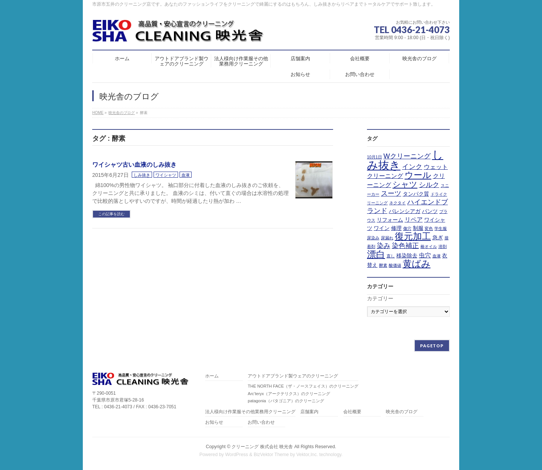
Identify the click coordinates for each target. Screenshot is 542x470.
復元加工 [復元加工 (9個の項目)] (413, 236)
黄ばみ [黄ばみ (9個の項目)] (417, 264)
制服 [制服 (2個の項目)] (418, 228)
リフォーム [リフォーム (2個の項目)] (390, 220)
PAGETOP (432, 345)
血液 (185, 175)
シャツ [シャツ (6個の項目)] (405, 184)
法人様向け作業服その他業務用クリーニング (250, 411)
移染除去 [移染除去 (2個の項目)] (406, 255)
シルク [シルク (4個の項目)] (429, 185)
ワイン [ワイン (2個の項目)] (382, 228)
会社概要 (352, 411)
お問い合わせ (261, 422)
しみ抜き (142, 175)
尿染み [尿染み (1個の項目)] (373, 238)
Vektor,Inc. (307, 454)
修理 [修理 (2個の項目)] (396, 228)
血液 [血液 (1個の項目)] (436, 256)
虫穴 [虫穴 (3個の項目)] (425, 255)
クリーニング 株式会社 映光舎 (262, 446)
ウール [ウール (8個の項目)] (418, 175)
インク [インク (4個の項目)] (412, 166)
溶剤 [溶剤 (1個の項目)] (442, 246)
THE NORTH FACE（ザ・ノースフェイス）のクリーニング (303, 386)
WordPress (236, 454)
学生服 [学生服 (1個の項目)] (440, 228)
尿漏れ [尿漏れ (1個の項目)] (387, 238)
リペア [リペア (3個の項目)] (414, 219)
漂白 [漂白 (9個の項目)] (376, 254)
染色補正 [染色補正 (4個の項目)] (405, 245)
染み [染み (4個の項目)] (383, 245)
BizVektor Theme (271, 454)
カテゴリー (380, 298)
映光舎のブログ (401, 411)
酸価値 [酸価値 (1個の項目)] (395, 265)
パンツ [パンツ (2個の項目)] (430, 211)
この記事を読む (111, 214)
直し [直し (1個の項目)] (391, 256)
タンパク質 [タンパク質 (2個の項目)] (416, 194)
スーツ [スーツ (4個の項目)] (391, 193)
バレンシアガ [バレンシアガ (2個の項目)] (404, 211)
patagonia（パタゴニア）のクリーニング (286, 401)
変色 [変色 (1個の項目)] (429, 228)
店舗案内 (309, 411)
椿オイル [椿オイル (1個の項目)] (428, 246)
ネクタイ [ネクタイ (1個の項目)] (397, 203)
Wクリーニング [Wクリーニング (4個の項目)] (407, 156)
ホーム (212, 376)
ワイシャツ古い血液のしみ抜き (134, 164)
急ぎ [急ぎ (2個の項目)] (437, 237)
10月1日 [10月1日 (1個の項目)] (374, 157)
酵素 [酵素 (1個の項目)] (383, 265)
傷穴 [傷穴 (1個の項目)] (407, 228)
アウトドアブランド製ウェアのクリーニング (293, 376)
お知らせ (214, 422)
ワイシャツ (165, 175)
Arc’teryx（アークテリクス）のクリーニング (289, 393)
